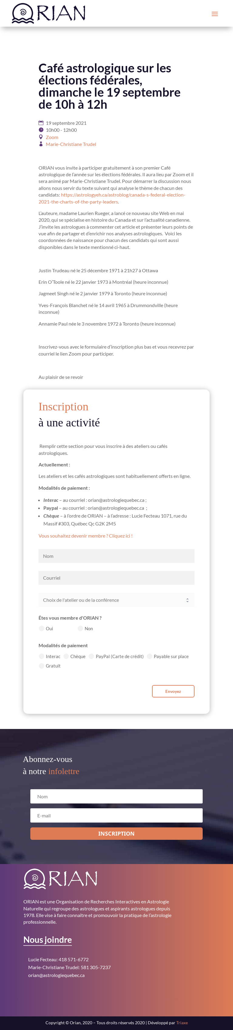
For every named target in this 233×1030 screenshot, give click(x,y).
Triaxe (182, 1022)
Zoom (52, 137)
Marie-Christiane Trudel (71, 144)
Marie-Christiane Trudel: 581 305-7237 (69, 967)
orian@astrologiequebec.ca (56, 975)
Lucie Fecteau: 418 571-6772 (58, 959)
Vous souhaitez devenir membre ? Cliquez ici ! (86, 535)
